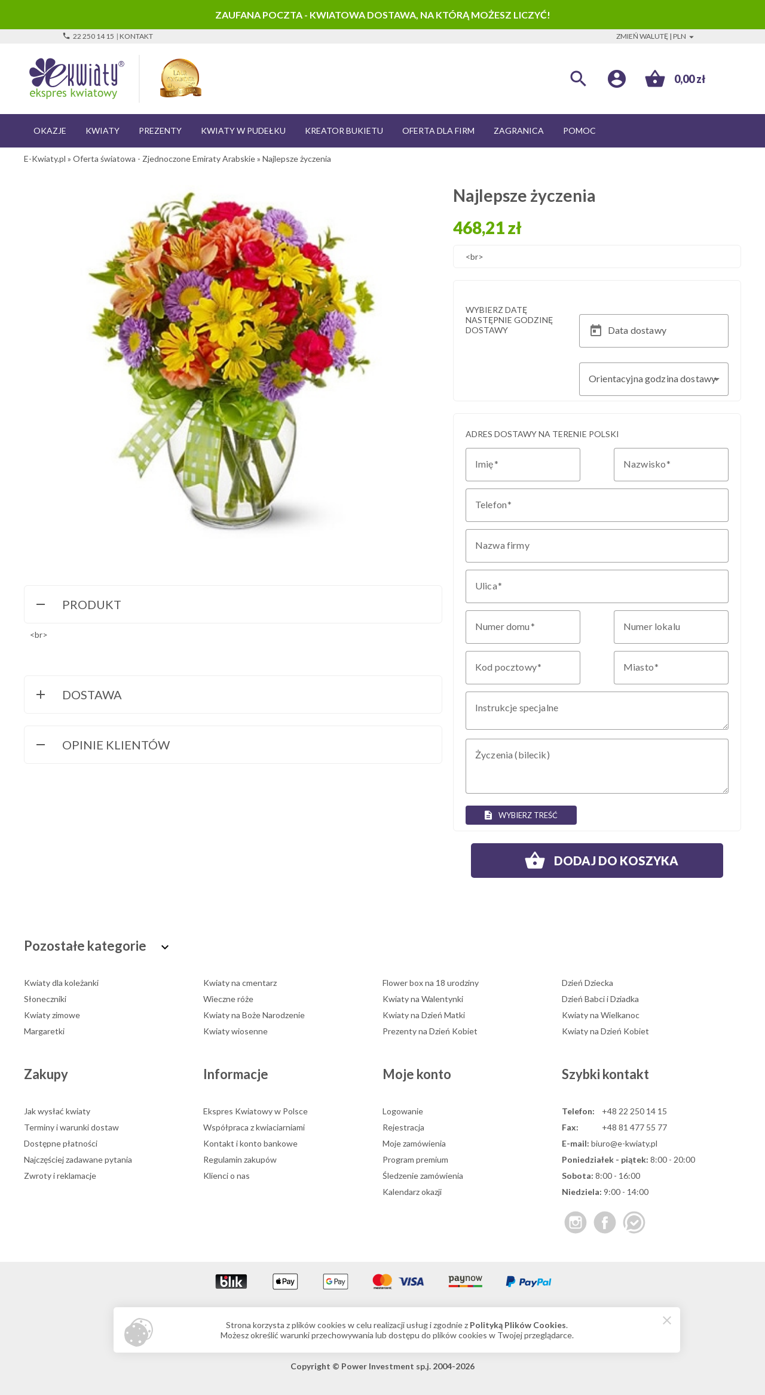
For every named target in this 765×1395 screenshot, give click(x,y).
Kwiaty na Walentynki (422, 999)
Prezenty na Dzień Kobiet (430, 1031)
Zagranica (519, 130)
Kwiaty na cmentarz (240, 983)
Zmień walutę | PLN (656, 36)
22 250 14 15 (88, 36)
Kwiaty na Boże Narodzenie (254, 1015)
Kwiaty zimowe (52, 1015)
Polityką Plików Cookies (518, 1325)
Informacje (235, 1074)
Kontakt (136, 36)
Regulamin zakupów (240, 1159)
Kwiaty (102, 130)
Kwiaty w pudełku (243, 130)
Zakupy (46, 1074)
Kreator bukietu (344, 130)
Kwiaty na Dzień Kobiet (605, 1031)
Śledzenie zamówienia (422, 1175)
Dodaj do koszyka (597, 860)
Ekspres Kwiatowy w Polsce (255, 1111)
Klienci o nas (226, 1175)
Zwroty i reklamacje (60, 1175)
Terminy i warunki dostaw (71, 1127)
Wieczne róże (228, 999)
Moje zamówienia (414, 1143)
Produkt (77, 605)
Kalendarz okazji (412, 1192)
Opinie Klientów (101, 746)
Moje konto (416, 1074)
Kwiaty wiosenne (235, 1031)
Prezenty (160, 130)
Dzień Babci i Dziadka (600, 999)
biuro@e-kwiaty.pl (624, 1143)
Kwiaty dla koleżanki (61, 983)
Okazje (49, 130)
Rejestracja (403, 1127)
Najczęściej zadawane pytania (78, 1159)
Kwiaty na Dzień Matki (423, 1015)
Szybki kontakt (605, 1074)
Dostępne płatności (60, 1143)
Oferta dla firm (438, 130)
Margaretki (44, 1031)
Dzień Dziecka (587, 983)
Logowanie (402, 1111)
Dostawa (77, 695)
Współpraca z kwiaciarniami (254, 1127)
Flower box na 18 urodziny (430, 983)
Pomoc (579, 130)
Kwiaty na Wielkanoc (600, 1015)
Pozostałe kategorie (98, 946)
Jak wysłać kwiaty (57, 1111)
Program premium (415, 1159)
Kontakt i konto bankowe (250, 1143)
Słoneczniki (45, 999)
